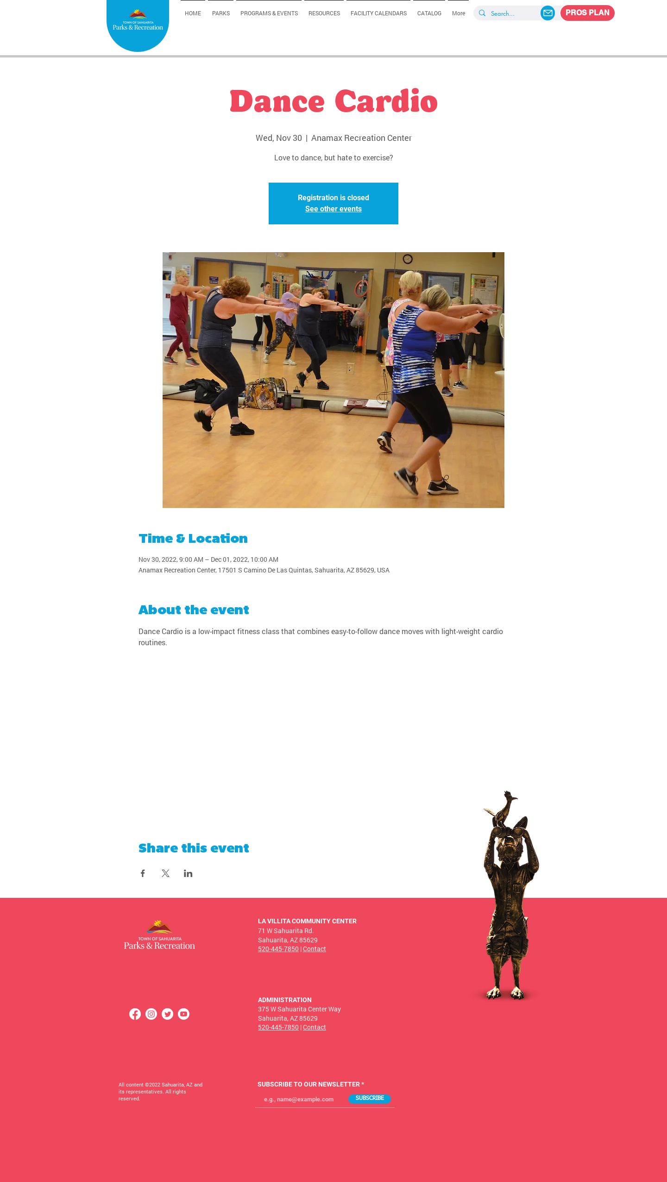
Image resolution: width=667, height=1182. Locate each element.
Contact (314, 948)
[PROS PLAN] (588, 13)
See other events (333, 208)
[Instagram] (151, 1014)
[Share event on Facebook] (142, 873)
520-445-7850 (278, 948)
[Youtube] (183, 1014)
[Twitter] (167, 1014)
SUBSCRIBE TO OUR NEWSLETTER (309, 1084)
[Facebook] (135, 1014)
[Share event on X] (165, 873)
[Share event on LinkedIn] (188, 873)
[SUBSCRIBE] (369, 1099)
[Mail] (548, 13)
